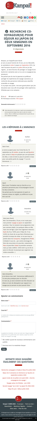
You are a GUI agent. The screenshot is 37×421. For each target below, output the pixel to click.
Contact (29, 406)
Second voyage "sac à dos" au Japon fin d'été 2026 (18, 386)
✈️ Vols (18, 21)
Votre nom (5, 300)
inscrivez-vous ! (25, 306)
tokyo (13, 154)
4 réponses (18, 49)
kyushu (31, 152)
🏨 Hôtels (24, 21)
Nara (4, 245)
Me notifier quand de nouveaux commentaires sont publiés (19, 341)
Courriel (4, 310)
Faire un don (29, 404)
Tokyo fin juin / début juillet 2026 (18, 389)
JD (5, 96)
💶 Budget (4, 21)
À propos (20, 404)
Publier (4, 349)
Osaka (16, 245)
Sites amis (13, 408)
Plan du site (22, 408)
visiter (12, 65)
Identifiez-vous (14, 306)
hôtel (32, 239)
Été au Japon (19, 98)
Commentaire (6, 321)
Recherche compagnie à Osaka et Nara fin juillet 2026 (18, 370)
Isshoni (3, 24)
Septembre (25, 65)
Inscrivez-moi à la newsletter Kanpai (14, 345)
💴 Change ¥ (11, 21)
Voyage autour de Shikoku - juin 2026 (18, 383)
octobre (16, 152)
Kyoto (5, 232)
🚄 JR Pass (31, 21)
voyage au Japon (17, 223)
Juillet (20, 67)
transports (16, 239)
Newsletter (8, 406)
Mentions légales (19, 406)
